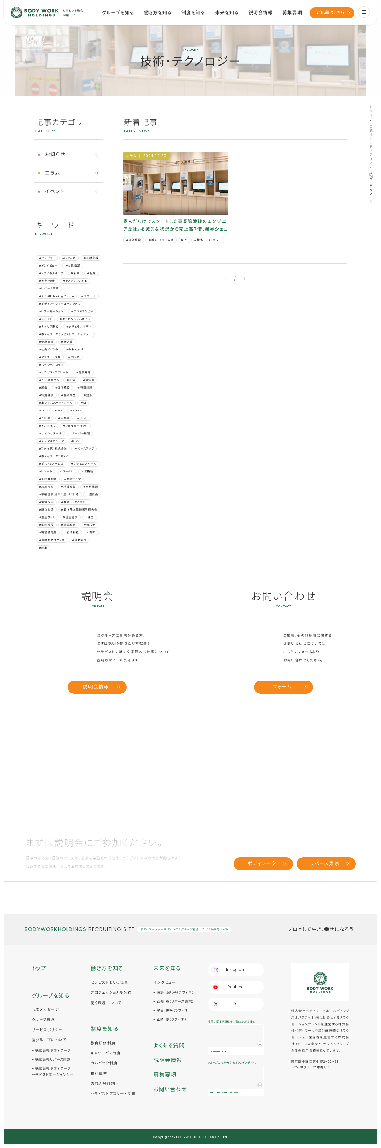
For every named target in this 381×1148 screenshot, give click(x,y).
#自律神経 (71, 532)
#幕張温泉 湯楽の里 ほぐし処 (59, 494)
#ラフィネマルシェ (75, 281)
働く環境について (106, 1003)
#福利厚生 (68, 395)
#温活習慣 (70, 517)
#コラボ (74, 357)
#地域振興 (68, 487)
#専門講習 (90, 487)
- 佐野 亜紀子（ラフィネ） (173, 992)
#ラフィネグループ (51, 273)
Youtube (235, 987)
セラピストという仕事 (109, 982)
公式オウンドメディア (371, 145)
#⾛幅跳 (64, 418)
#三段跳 (87, 471)
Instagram (235, 969)
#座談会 (92, 494)
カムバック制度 (104, 1063)
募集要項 (292, 12)
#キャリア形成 (49, 327)
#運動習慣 (79, 540)
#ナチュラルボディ (78, 327)
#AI (83, 403)
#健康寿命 (83, 372)
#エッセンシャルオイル (75, 319)
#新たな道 (46, 510)
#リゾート (45, 471)
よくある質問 (169, 1045)
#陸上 (43, 548)
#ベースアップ (84, 449)
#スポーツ (88, 296)
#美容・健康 (47, 281)
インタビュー (164, 982)
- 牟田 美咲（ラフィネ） (171, 1010)
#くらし (82, 418)
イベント (55, 191)
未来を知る (227, 12)
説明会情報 (260, 12)
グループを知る (118, 12)
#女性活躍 (73, 266)
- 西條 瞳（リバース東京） (173, 1001)
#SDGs (76, 410)
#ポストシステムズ (51, 464)
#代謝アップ (72, 479)
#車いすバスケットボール (56, 403)
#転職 (91, 273)
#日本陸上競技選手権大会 (79, 510)
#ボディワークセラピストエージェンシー (65, 334)
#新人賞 (67, 342)
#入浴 (71, 380)
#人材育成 (91, 258)
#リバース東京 (49, 288)
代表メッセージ (45, 1009)
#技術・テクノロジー (74, 502)
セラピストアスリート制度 (113, 1093)
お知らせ (55, 154)
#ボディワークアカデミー (55, 456)
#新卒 (75, 273)
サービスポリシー (47, 1030)
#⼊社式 (45, 418)
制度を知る (193, 12)
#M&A (57, 410)
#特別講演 (46, 395)
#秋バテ (89, 525)
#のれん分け (75, 349)
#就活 (43, 388)
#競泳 (88, 395)
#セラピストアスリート (53, 372)
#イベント (45, 319)
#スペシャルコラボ (51, 365)
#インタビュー (48, 266)
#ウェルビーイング (75, 426)
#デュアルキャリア (51, 441)
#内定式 (89, 380)
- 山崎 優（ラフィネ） (170, 1019)
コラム (52, 172)
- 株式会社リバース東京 (51, 1059)
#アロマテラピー (82, 311)
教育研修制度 (103, 1043)
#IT (42, 410)
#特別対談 (84, 388)
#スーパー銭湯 (79, 433)
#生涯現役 (46, 525)
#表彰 (91, 532)
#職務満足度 (48, 532)
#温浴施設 (62, 388)
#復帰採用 (46, 502)
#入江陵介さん (49, 380)
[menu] (364, 12)
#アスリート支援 (50, 357)
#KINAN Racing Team (56, 296)
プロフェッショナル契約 (111, 992)
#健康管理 (46, 342)
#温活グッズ (47, 517)
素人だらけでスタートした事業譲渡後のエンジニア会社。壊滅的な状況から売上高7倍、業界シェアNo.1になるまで (175, 225)
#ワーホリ (67, 471)
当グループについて (49, 1040)
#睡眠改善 (68, 525)
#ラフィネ (69, 258)
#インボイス (47, 426)
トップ (371, 111)
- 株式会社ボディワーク (51, 1050)
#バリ (75, 441)
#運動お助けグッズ (52, 540)
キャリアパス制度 (106, 1053)
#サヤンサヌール (50, 433)
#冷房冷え (46, 487)
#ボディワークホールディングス (59, 304)
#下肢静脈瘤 (48, 479)
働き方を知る (158, 12)
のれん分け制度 (105, 1083)
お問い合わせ (170, 1089)
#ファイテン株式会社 (53, 449)
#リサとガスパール (84, 464)
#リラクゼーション (51, 311)
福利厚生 (99, 1073)
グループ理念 (43, 1020)
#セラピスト (47, 258)
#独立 (89, 517)
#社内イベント (48, 349)
